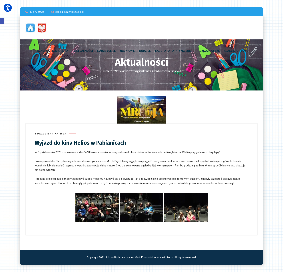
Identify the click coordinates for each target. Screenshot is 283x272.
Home (105, 71)
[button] (2, 21)
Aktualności (122, 71)
